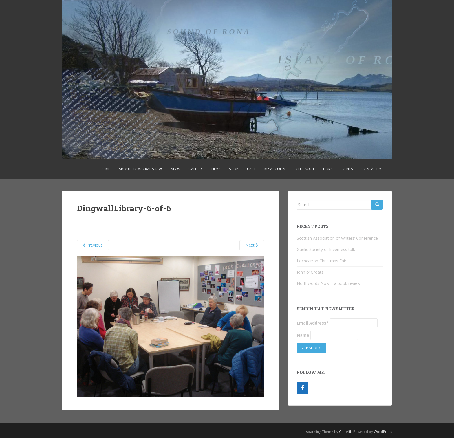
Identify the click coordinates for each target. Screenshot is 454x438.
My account (275, 168)
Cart (251, 168)
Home (105, 168)
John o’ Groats (310, 272)
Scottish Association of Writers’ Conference (337, 238)
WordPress (383, 431)
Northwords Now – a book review (328, 283)
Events (347, 168)
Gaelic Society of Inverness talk (326, 249)
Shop (233, 168)
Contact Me (372, 168)
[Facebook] (302, 388)
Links (327, 168)
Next (252, 245)
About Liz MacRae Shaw (140, 168)
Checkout (305, 168)
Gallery (195, 168)
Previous (93, 245)
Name (303, 335)
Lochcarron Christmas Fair (321, 260)
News (175, 168)
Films (215, 168)
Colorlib (345, 431)
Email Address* (313, 323)
